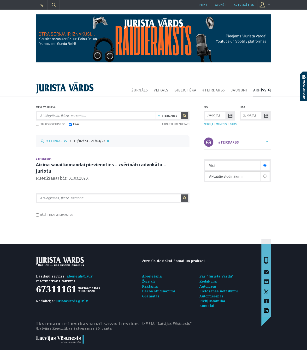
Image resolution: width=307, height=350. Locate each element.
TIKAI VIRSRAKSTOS (50, 124)
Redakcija (208, 281)
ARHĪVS (259, 90)
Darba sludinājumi (158, 291)
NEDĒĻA (208, 124)
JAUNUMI (239, 90)
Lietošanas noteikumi (218, 291)
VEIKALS (161, 90)
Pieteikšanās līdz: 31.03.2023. (62, 178)
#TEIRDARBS (213, 90)
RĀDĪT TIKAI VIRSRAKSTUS (54, 215)
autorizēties (244, 4)
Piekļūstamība (212, 301)
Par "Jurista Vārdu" (216, 276)
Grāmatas (151, 296)
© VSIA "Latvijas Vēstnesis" (167, 323)
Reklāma (150, 286)
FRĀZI (74, 124)
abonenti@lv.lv (80, 276)
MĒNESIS (221, 124)
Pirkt (203, 4)
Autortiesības (211, 296)
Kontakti (207, 305)
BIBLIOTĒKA (185, 90)
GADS (233, 124)
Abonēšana (152, 276)
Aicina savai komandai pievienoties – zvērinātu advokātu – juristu (101, 167)
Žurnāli (148, 281)
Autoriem (207, 286)
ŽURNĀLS (139, 90)
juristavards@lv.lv (72, 301)
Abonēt (220, 4)
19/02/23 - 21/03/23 (89, 140)
